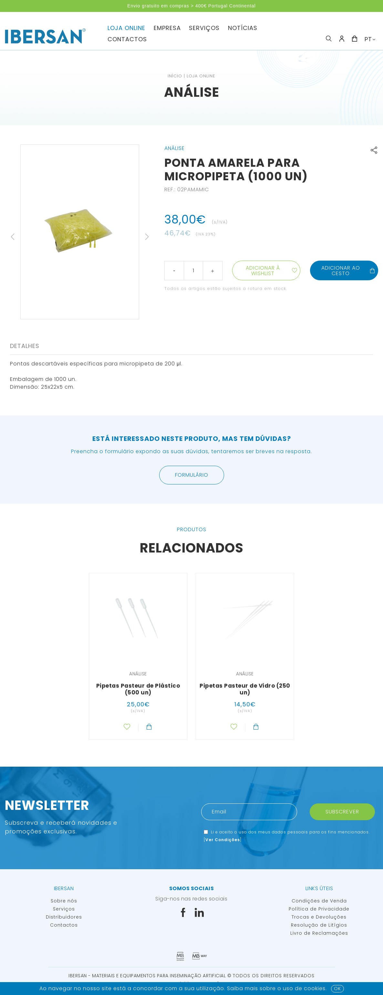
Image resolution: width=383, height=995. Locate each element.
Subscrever (342, 811)
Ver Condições (222, 839)
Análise (191, 92)
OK (337, 988)
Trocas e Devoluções (319, 917)
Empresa (167, 28)
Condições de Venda (319, 901)
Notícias (242, 28)
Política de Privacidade (319, 909)
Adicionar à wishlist (263, 270)
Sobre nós (64, 901)
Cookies (315, 988)
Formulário (191, 475)
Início (175, 76)
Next (147, 237)
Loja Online (126, 28)
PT (368, 39)
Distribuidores (64, 917)
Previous (12, 237)
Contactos (127, 39)
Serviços (204, 28)
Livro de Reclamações (319, 933)
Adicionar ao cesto (348, 270)
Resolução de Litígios (319, 925)
